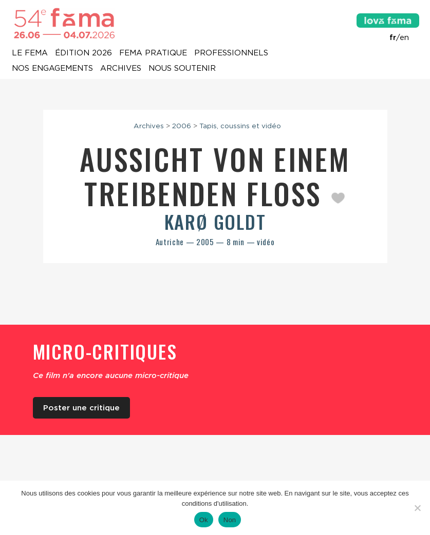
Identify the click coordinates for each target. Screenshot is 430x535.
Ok (203, 520)
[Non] (417, 508)
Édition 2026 (83, 53)
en (404, 37)
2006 (181, 126)
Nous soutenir (182, 68)
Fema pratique (153, 53)
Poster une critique (81, 407)
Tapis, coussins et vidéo (240, 126)
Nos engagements (52, 68)
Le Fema (30, 53)
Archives (120, 68)
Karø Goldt (215, 221)
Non (229, 520)
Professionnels (231, 53)
